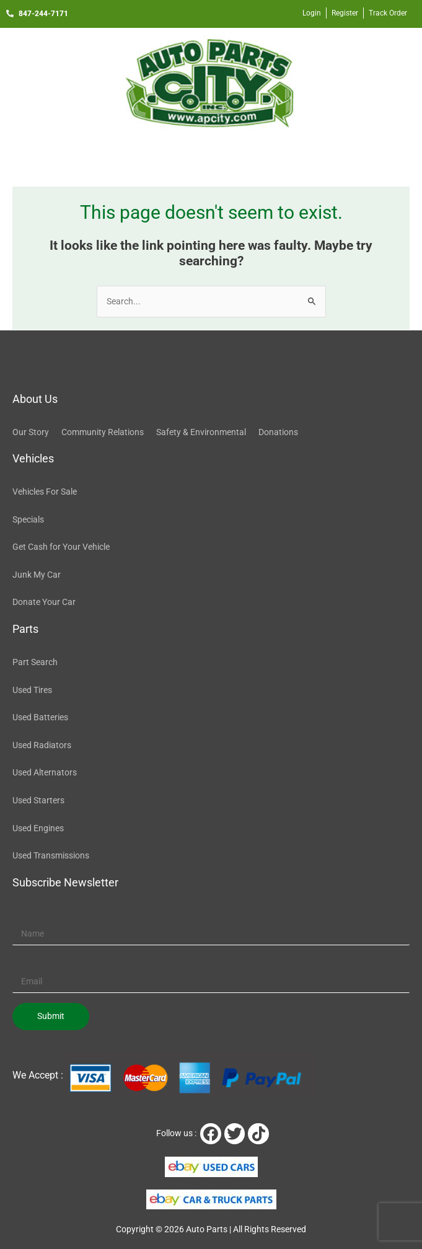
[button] (210, 156)
